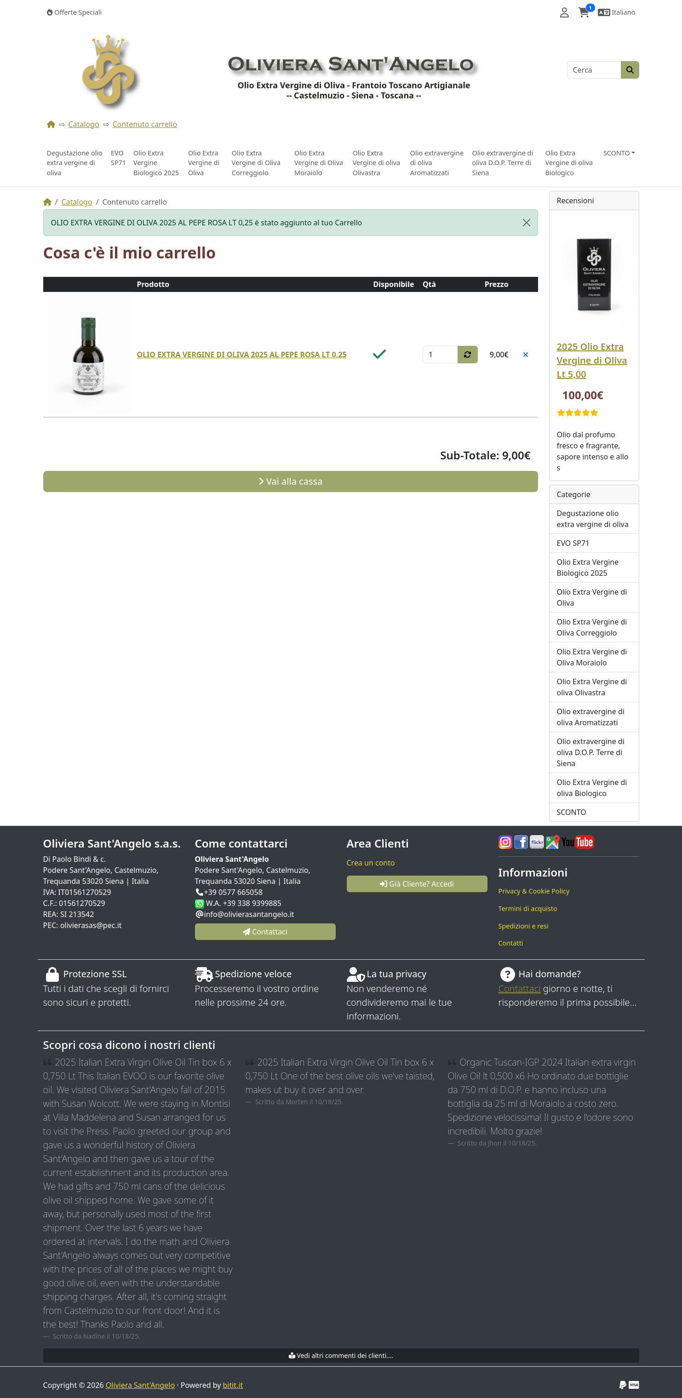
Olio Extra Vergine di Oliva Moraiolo (318, 163)
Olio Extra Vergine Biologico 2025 (156, 163)
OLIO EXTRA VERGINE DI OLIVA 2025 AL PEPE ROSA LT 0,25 (242, 355)
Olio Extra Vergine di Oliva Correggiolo (256, 163)
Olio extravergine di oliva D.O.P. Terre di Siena (502, 163)
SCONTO (571, 812)
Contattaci (520, 988)
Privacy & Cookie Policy (534, 891)
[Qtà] (440, 354)
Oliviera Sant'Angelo (140, 1385)
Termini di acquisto (528, 908)
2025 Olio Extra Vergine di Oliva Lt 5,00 (592, 360)
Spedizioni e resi (524, 926)
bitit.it (233, 1385)
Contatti (511, 943)
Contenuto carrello (145, 124)
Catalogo (84, 124)
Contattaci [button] (265, 932)
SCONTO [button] (616, 153)
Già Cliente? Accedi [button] (417, 884)
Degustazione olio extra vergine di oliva (75, 163)
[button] (564, 12)
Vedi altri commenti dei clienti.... (341, 1355)
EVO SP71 (118, 158)
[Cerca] (594, 70)
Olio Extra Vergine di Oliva (203, 163)
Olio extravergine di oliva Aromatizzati (437, 163)
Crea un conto (371, 863)
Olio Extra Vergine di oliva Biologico (569, 163)
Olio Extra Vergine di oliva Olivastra (376, 163)
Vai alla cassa (290, 481)
